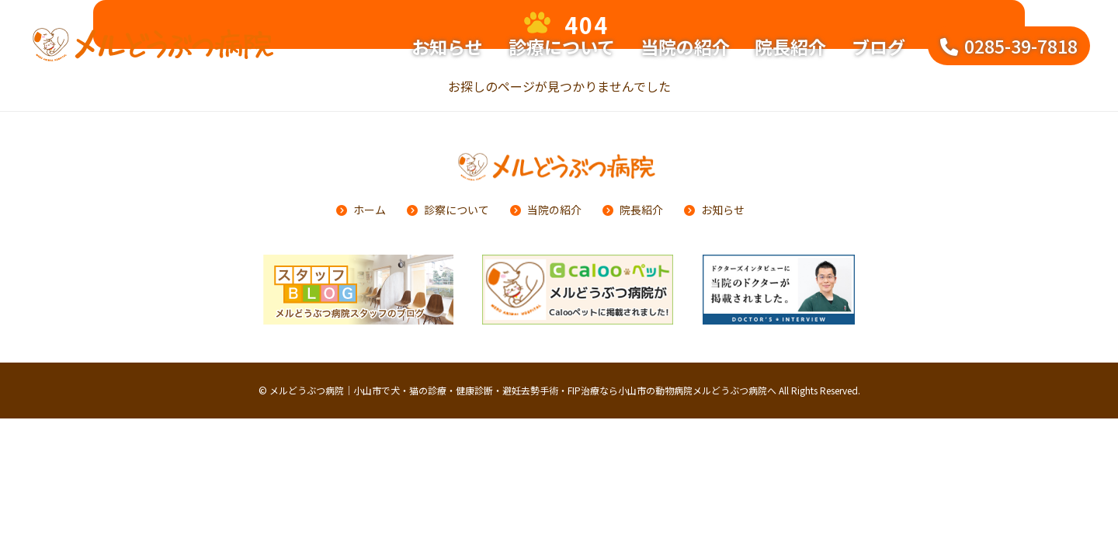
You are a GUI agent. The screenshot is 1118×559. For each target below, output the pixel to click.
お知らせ (447, 46)
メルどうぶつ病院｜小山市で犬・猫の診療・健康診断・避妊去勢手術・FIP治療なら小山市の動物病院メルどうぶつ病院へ (522, 390)
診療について (562, 46)
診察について (456, 209)
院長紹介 (790, 46)
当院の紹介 (685, 46)
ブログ (878, 46)
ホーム (369, 209)
